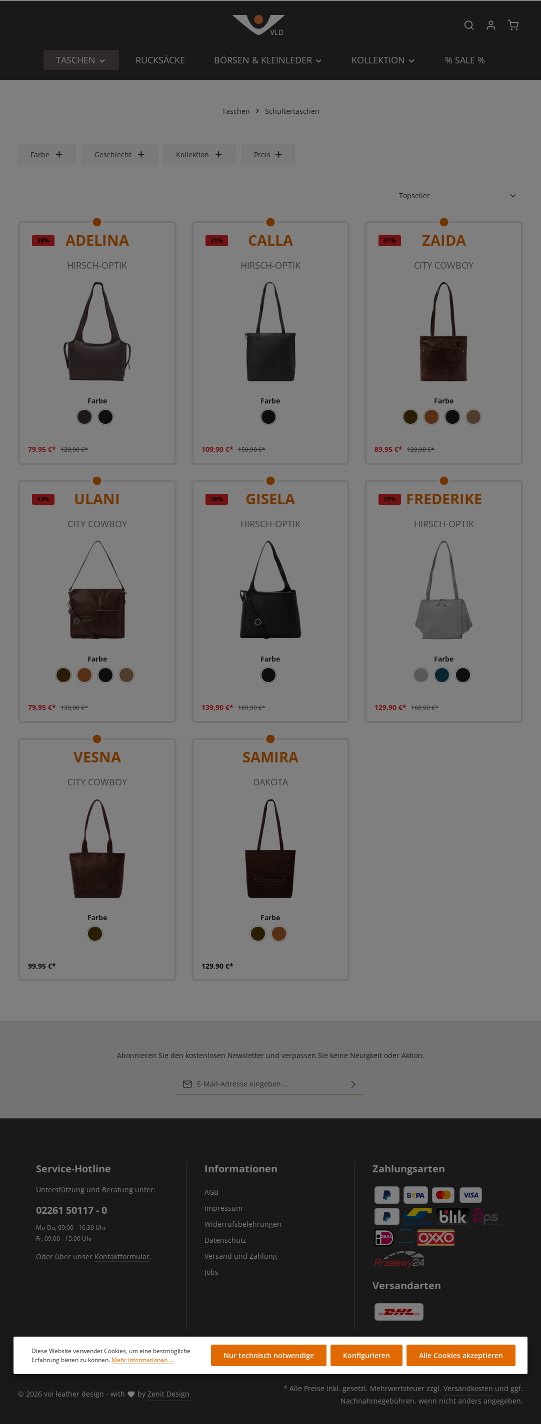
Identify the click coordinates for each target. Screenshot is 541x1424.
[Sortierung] (458, 195)
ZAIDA (444, 240)
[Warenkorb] (513, 25)
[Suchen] (469, 25)
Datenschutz (225, 1240)
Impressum (223, 1208)
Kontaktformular (122, 1256)
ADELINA (97, 240)
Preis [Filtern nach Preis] (268, 154)
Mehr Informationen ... (143, 1360)
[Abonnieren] (353, 1083)
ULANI (97, 498)
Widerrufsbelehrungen (243, 1224)
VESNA (97, 756)
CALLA (270, 240)
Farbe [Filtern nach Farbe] (47, 154)
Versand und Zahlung (240, 1256)
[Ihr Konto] (491, 25)
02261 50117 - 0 (71, 1210)
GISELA (270, 498)
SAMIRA (270, 756)
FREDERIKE (444, 498)
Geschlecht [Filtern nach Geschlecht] (120, 154)
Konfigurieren (366, 1355)
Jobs (211, 1272)
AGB (211, 1192)
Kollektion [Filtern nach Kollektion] (199, 154)
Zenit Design (169, 1394)
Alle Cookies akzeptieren (461, 1355)
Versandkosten (468, 1388)
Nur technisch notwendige (269, 1355)
